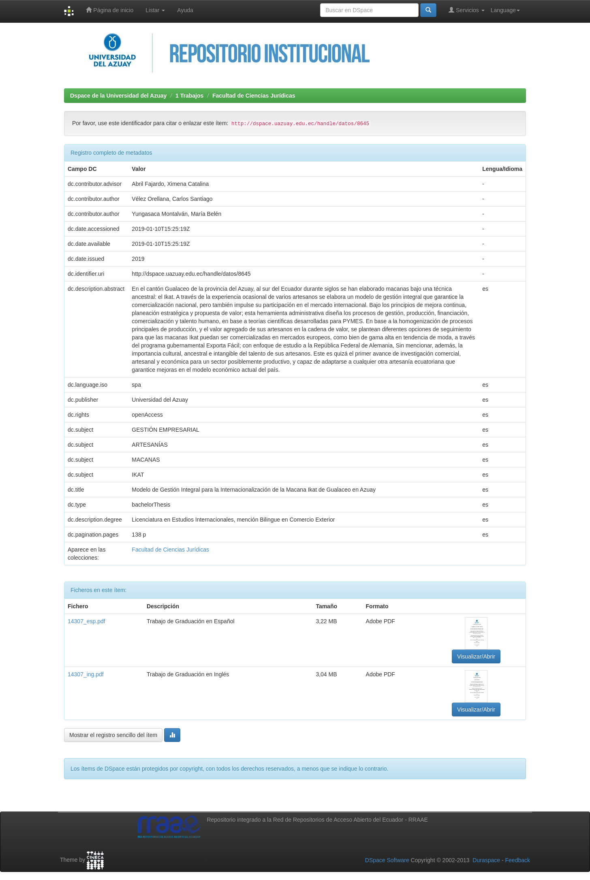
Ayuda (185, 10)
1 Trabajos (189, 95)
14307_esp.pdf (86, 621)
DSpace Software (387, 860)
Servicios (467, 9)
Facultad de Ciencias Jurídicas (253, 95)
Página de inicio (109, 9)
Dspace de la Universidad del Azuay (118, 95)
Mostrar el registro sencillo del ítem (113, 735)
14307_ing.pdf (86, 674)
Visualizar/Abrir (476, 656)
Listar (155, 10)
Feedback (517, 860)
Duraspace (486, 860)
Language (505, 10)
